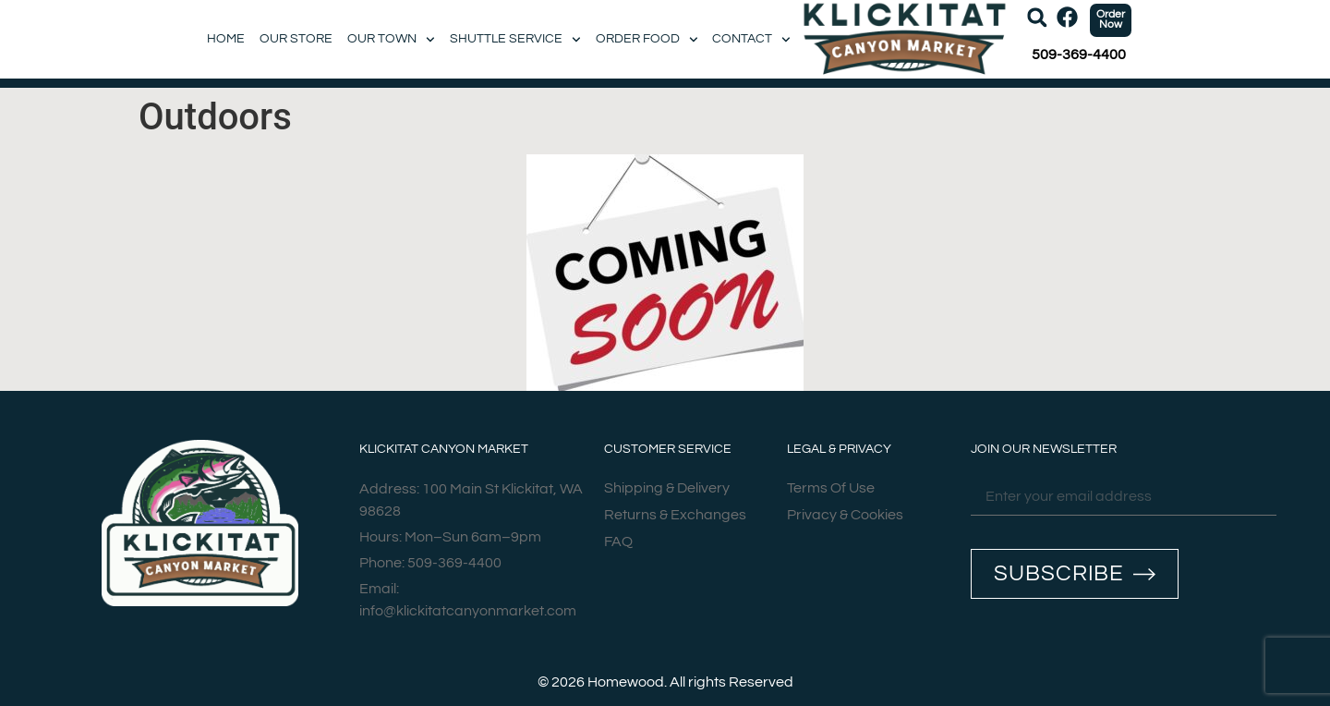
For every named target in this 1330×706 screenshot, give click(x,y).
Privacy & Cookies (845, 515)
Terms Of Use (831, 488)
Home (226, 38)
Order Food (647, 39)
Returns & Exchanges (675, 515)
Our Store (296, 38)
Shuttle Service (515, 39)
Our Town (391, 39)
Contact (751, 39)
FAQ (618, 542)
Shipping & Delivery (667, 488)
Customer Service (668, 449)
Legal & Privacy (839, 449)
